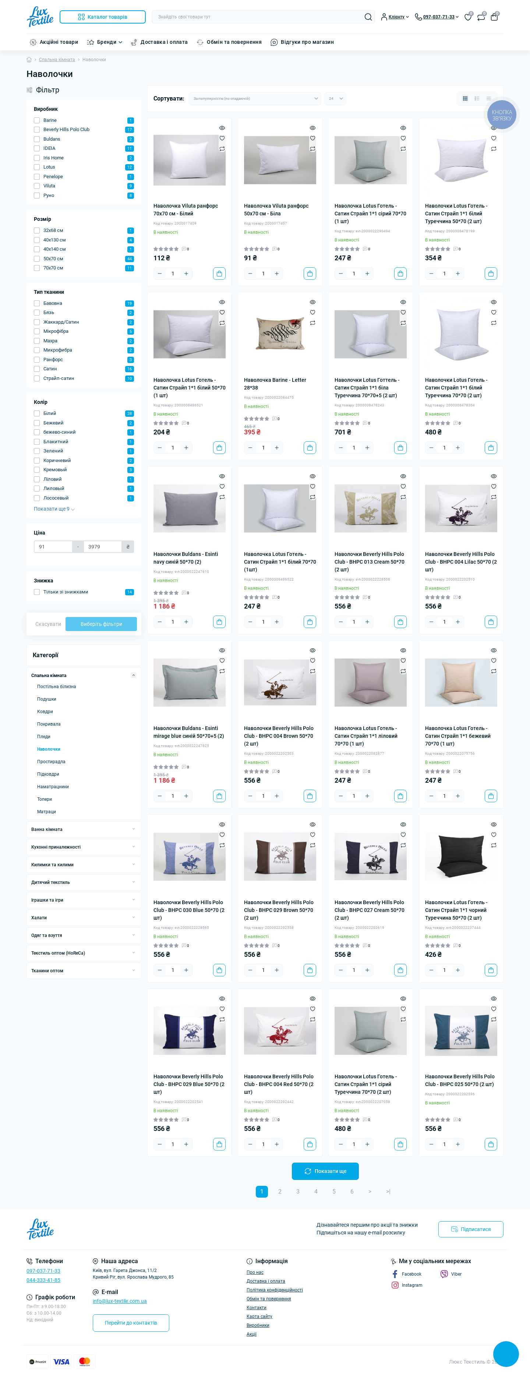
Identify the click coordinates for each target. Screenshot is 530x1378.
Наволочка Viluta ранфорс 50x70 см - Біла (276, 209)
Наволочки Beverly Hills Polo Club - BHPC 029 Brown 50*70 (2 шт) (279, 910)
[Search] (368, 17)
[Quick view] (222, 128)
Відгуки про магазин (307, 42)
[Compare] (222, 148)
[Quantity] (173, 273)
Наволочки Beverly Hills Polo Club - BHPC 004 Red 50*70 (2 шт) (279, 1084)
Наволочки (48, 749)
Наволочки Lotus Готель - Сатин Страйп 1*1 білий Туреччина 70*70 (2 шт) (456, 387)
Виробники (258, 1325)
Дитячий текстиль (50, 882)
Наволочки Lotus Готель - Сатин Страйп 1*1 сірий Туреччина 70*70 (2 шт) (366, 1084)
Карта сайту (259, 1316)
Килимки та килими (52, 864)
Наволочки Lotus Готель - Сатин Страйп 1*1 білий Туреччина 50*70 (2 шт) (456, 213)
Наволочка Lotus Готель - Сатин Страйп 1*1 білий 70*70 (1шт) (280, 561)
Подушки (46, 699)
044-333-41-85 (43, 1280)
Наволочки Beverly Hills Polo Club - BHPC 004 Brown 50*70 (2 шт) (279, 736)
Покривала (49, 724)
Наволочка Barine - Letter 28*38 (275, 384)
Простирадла (51, 761)
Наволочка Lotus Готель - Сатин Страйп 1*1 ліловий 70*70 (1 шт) (366, 736)
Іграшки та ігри (47, 900)
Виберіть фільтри (101, 624)
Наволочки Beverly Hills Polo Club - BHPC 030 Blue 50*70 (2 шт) (189, 910)
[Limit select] (335, 98)
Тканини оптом (47, 970)
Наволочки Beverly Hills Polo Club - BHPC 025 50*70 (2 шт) (460, 1080)
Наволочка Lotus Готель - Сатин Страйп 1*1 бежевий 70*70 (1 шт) (458, 736)
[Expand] (134, 675)
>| (388, 1191)
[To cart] (219, 273)
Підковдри (48, 774)
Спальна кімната (57, 59)
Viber (451, 1274)
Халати (39, 917)
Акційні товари (59, 42)
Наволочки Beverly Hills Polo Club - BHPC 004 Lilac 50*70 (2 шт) (461, 561)
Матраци (46, 811)
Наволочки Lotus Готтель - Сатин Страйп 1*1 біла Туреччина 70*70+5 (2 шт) (367, 387)
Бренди (106, 42)
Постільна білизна (56, 686)
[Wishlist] (222, 138)
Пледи (43, 736)
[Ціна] (53, 546)
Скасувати (48, 624)
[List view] (477, 98)
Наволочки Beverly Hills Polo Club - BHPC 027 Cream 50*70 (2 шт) (369, 910)
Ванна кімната (47, 829)
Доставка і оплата (164, 42)
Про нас (255, 1272)
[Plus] (186, 273)
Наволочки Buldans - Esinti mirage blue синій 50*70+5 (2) (188, 732)
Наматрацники (53, 786)
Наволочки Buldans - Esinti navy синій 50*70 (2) (185, 558)
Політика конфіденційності (275, 1290)
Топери (44, 799)
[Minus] (160, 273)
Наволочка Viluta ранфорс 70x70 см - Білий (185, 209)
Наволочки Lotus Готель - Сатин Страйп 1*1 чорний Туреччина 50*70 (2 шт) (456, 910)
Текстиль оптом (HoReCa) (58, 953)
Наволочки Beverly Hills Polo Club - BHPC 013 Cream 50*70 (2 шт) (369, 561)
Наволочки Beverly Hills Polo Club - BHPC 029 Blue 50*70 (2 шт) (189, 1084)
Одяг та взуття (46, 935)
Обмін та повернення (234, 42)
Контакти (256, 1307)
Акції (252, 1334)
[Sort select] (255, 98)
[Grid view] (465, 98)
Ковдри (45, 711)
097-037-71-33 (43, 1271)
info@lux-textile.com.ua (120, 1301)
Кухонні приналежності (56, 847)
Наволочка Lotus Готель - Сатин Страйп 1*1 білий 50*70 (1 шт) (189, 387)
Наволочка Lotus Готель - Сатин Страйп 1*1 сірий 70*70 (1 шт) (370, 213)
